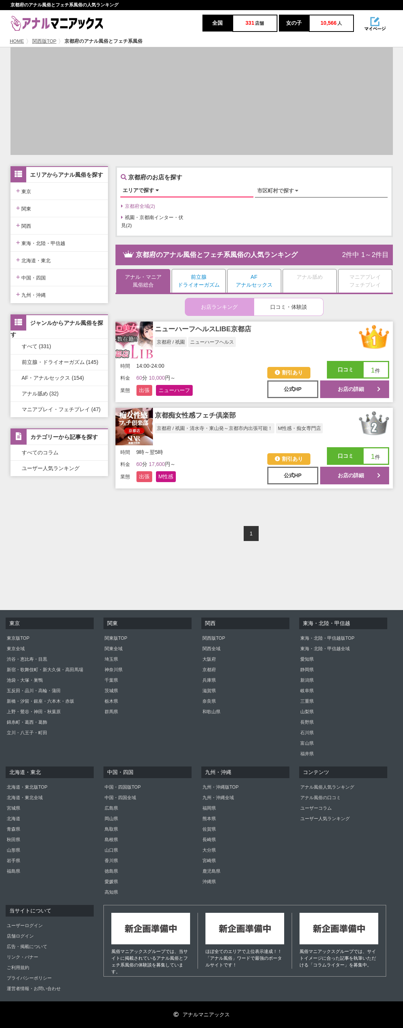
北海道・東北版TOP (27, 787)
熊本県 (209, 818)
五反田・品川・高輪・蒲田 (34, 690)
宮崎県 (209, 860)
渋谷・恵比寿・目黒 (27, 659)
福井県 (307, 753)
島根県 (111, 839)
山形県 (13, 850)
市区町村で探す (278, 191)
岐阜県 (307, 690)
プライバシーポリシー (29, 978)
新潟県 (307, 680)
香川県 (111, 860)
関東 (23, 208)
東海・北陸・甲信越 (41, 242)
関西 (23, 225)
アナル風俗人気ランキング (327, 787)
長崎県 (209, 839)
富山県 (307, 743)
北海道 (13, 818)
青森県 (13, 829)
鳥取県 (111, 829)
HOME (17, 41)
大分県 (209, 850)
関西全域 (211, 648)
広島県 (111, 808)
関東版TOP (116, 638)
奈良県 (209, 701)
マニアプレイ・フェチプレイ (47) (61, 409)
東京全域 (16, 648)
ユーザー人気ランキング (50, 468)
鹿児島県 (211, 871)
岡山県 (111, 818)
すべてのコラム (40, 452)
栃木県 (111, 701)
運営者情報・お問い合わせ (34, 988)
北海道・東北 (33, 260)
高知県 (111, 892)
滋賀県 (209, 690)
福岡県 (209, 808)
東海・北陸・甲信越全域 (325, 648)
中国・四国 (31, 277)
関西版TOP (44, 41)
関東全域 (114, 648)
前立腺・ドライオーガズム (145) (60, 362)
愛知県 (307, 659)
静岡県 (307, 669)
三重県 (307, 701)
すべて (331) (36, 346)
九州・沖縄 (31, 294)
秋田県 (13, 839)
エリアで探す (141, 190)
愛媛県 (111, 881)
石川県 (307, 732)
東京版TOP (18, 638)
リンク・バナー (22, 957)
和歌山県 (211, 711)
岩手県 (13, 860)
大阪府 (209, 659)
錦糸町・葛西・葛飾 (27, 722)
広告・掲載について (27, 946)
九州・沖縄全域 (218, 797)
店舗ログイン (20, 936)
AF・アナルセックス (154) (53, 378)
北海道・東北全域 (25, 797)
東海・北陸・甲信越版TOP (327, 638)
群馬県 (111, 711)
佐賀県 (209, 829)
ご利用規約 (18, 967)
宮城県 (13, 808)
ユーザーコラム (316, 808)
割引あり (289, 373)
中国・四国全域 (120, 797)
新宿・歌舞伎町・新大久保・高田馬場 (45, 669)
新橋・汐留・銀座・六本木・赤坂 (40, 701)
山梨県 (307, 711)
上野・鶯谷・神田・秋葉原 (34, 711)
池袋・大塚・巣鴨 (25, 680)
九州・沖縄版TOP (220, 787)
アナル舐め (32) (40, 394)
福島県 (13, 871)
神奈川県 (114, 669)
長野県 (307, 722)
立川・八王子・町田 (27, 732)
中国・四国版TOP (123, 787)
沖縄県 (209, 881)
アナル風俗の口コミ (320, 797)
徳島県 (111, 871)
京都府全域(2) (138, 206)
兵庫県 (209, 680)
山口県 (111, 850)
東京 (23, 191)
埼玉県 (111, 659)
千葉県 (111, 680)
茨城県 (111, 690)
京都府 (209, 669)
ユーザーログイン (25, 925)
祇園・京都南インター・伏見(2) (152, 221)
